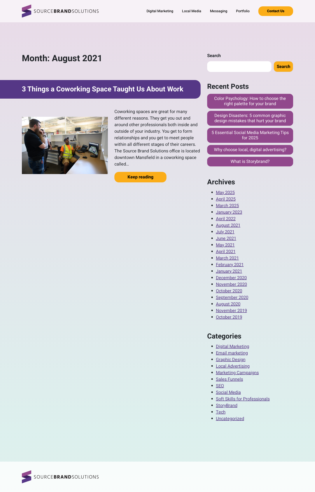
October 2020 (229, 291)
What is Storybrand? (250, 161)
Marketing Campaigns (237, 373)
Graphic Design (230, 359)
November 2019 (231, 310)
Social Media (228, 392)
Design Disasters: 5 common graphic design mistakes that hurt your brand (250, 118)
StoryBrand (226, 405)
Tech (221, 412)
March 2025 (227, 205)
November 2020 (231, 284)
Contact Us (275, 11)
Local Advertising (233, 366)
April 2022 (226, 219)
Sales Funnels (229, 379)
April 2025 (226, 199)
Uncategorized (230, 418)
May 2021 (225, 245)
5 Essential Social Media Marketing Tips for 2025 (250, 135)
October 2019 (229, 317)
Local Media (191, 11)
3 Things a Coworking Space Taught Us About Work (102, 89)
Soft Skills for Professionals (243, 399)
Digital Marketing (160, 11)
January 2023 (229, 212)
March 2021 (227, 258)
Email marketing (232, 353)
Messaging (218, 11)
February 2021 (230, 265)
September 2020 (232, 297)
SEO (220, 386)
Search (214, 55)
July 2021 (225, 232)
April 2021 (226, 251)
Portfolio (243, 11)
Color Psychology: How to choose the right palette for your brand (250, 101)
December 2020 (231, 278)
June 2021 (226, 238)
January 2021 (229, 271)
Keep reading (147, 177)
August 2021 (228, 225)
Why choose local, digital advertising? (250, 150)
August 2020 (228, 304)
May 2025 (225, 192)
